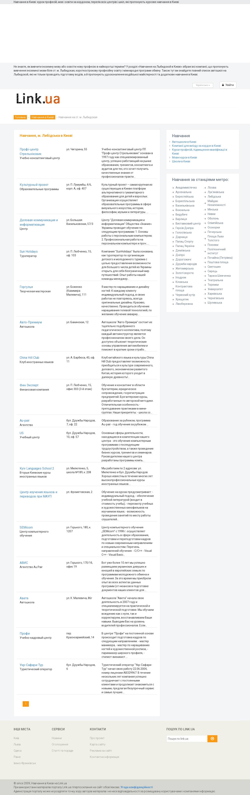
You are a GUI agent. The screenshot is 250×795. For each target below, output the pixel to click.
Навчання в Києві (43, 117)
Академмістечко (186, 187)
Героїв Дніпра (185, 228)
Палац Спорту (184, 241)
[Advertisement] (125, 33)
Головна (20, 117)
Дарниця (182, 237)
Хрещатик (182, 299)
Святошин (214, 266)
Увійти (228, 85)
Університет (215, 289)
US (22, 433)
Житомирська (185, 268)
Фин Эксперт (29, 385)
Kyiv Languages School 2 (37, 468)
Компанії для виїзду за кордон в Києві (196, 145)
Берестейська (185, 196)
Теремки (213, 284)
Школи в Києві (181, 161)
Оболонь (213, 218)
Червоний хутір (185, 294)
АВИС (24, 563)
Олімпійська (215, 222)
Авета (24, 598)
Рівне (17, 756)
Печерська (214, 231)
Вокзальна (182, 210)
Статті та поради (62, 750)
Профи (25, 633)
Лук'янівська (216, 192)
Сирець (212, 271)
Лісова (212, 187)
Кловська (182, 281)
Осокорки (214, 227)
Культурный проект (34, 185)
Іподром (181, 277)
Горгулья (26, 287)
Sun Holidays (29, 251)
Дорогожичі (183, 259)
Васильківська (185, 205)
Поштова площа (218, 262)
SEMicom (26, 527)
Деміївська (183, 250)
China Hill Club (29, 357)
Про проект (97, 738)
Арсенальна (183, 192)
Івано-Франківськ (25, 763)
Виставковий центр (188, 223)
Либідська (214, 196)
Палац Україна (185, 246)
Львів (17, 744)
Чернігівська (216, 298)
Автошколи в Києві (184, 141)
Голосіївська (184, 232)
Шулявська (215, 302)
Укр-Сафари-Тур (31, 665)
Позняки (213, 244)
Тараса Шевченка (219, 275)
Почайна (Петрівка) (220, 257)
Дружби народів (186, 264)
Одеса (17, 750)
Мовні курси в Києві (184, 157)
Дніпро (180, 255)
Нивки (211, 214)
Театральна (215, 280)
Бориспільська (185, 201)
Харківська (215, 293)
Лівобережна (184, 303)
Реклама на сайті (101, 750)
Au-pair (24, 420)
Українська (203, 85)
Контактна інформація (104, 756)
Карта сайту (97, 744)
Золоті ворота (185, 273)
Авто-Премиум (31, 322)
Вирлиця (181, 219)
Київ (16, 738)
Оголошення (60, 744)
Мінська (213, 209)
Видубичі (181, 214)
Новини (57, 738)
